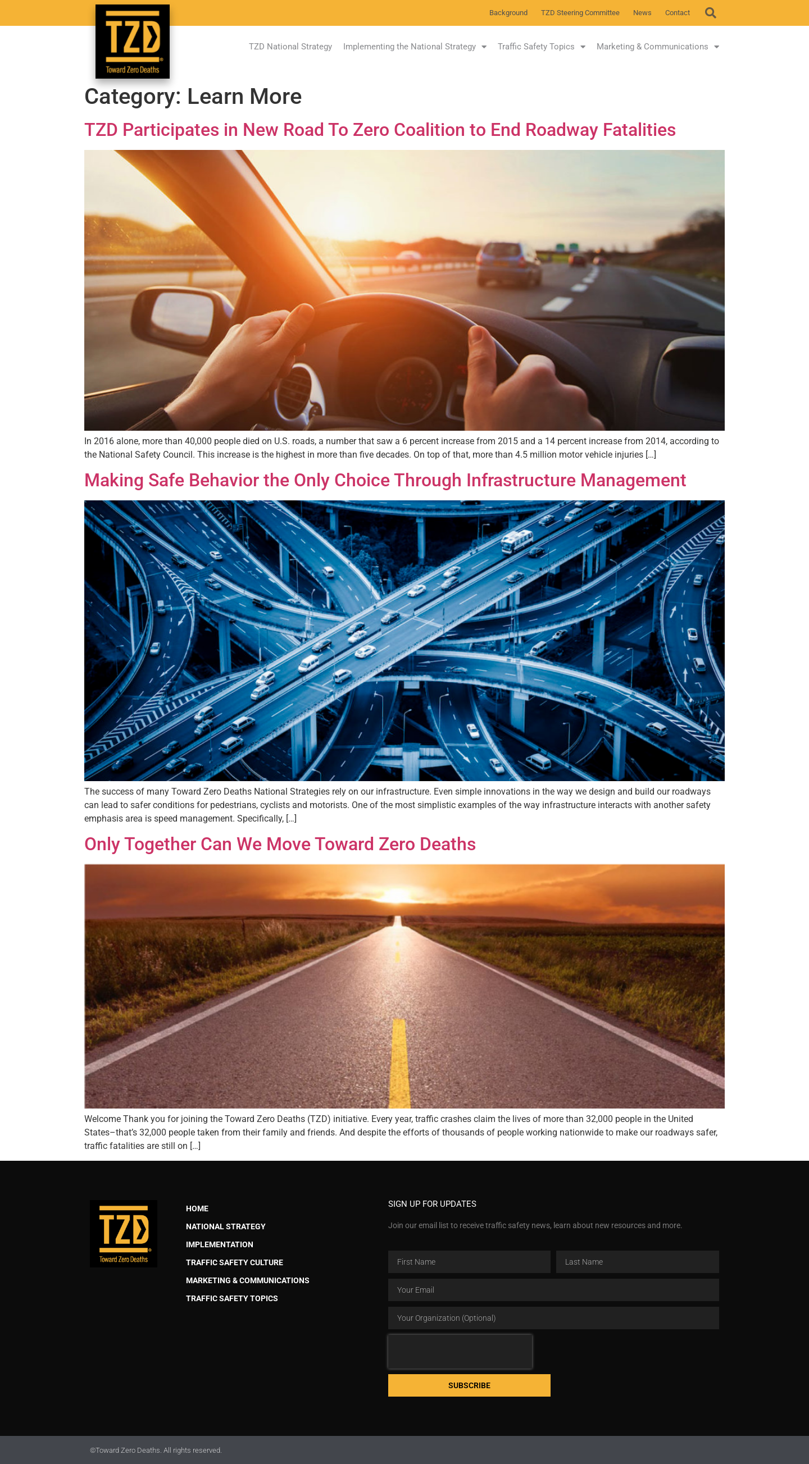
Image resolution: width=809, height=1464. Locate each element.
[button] (710, 13)
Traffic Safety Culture (234, 1262)
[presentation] (460, 1352)
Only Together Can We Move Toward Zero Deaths (280, 844)
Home (197, 1209)
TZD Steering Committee (580, 12)
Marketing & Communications (658, 47)
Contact (677, 12)
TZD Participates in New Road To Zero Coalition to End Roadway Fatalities (380, 129)
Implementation (219, 1244)
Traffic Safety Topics (541, 47)
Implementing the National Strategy (415, 47)
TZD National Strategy (290, 47)
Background (508, 12)
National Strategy (226, 1227)
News (642, 12)
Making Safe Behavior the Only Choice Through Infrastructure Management (385, 480)
